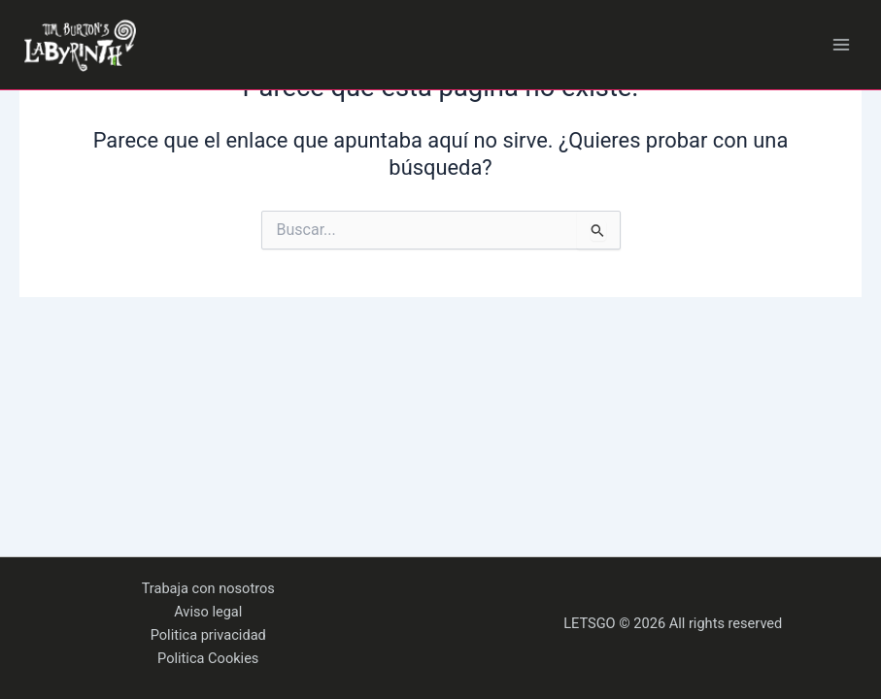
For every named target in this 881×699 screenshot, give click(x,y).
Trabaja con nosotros (208, 588)
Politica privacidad (208, 635)
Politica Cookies (207, 658)
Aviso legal (208, 611)
